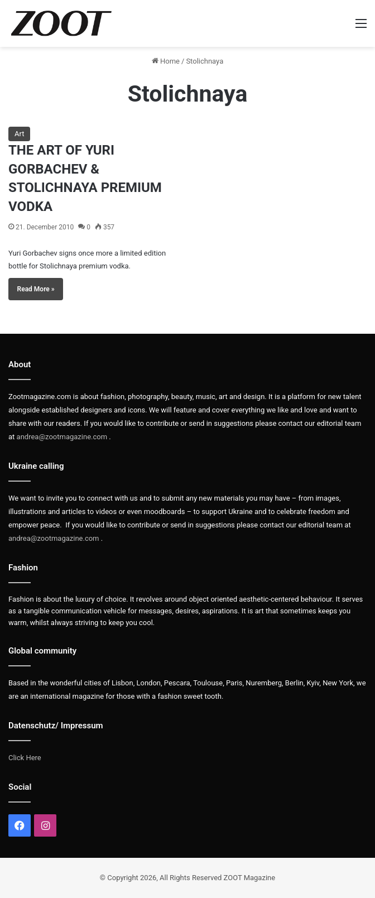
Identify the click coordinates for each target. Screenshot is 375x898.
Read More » (36, 289)
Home (166, 61)
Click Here (24, 757)
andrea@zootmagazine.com (62, 437)
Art (19, 133)
